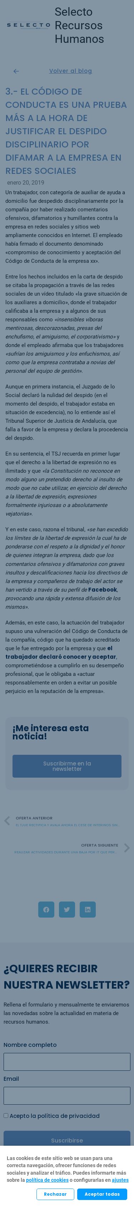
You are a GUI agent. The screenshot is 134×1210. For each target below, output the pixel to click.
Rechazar (55, 1194)
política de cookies (47, 1180)
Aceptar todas (102, 1194)
